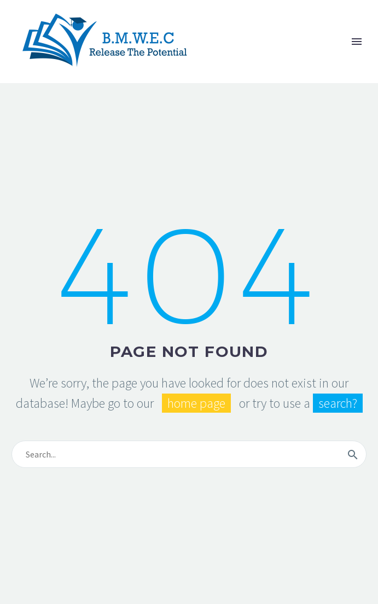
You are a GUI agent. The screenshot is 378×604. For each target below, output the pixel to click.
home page (196, 403)
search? (337, 403)
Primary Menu (357, 41)
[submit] (353, 454)
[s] (189, 454)
